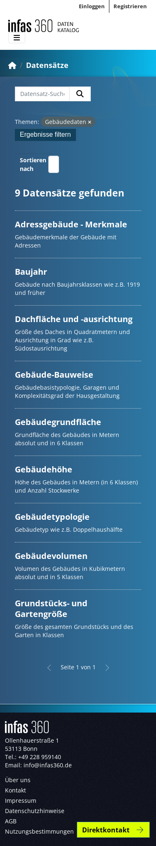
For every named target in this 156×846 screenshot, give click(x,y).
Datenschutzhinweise (34, 811)
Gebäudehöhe (43, 469)
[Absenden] (80, 93)
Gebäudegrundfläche (58, 422)
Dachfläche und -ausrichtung (73, 319)
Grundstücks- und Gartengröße (51, 608)
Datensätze (47, 65)
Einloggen (92, 6)
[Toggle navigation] (16, 38)
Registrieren (130, 6)
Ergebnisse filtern (45, 134)
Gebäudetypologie (52, 516)
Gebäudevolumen (51, 555)
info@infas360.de (48, 765)
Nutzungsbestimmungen (39, 831)
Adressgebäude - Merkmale (71, 224)
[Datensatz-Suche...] (42, 93)
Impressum (20, 800)
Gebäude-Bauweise (54, 374)
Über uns (18, 780)
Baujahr (31, 271)
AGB (11, 821)
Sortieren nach (33, 164)
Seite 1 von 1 (78, 667)
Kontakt (15, 790)
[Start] (12, 65)
